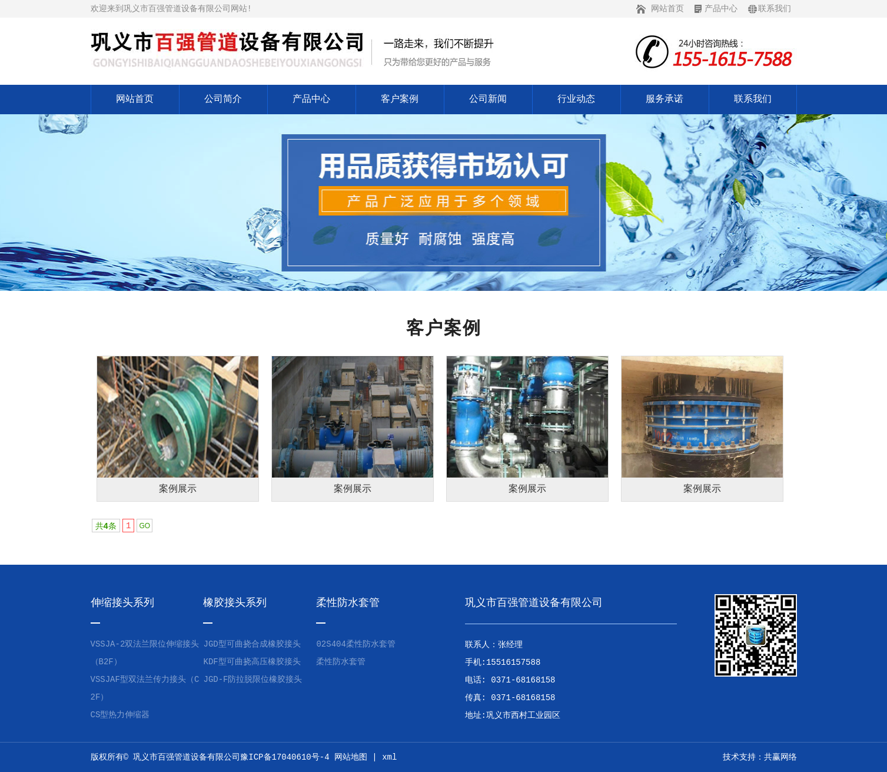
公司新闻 (488, 99)
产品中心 (721, 9)
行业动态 (576, 99)
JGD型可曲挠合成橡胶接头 (251, 644)
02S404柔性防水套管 (355, 644)
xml (389, 757)
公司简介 (223, 99)
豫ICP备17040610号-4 (284, 757)
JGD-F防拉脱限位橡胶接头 (252, 679)
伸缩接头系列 (122, 603)
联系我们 (774, 9)
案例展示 (178, 489)
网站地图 (350, 757)
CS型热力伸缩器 (120, 715)
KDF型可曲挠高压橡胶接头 (251, 662)
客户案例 (399, 99)
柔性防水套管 (348, 603)
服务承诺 (664, 99)
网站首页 (667, 9)
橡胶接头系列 (235, 603)
